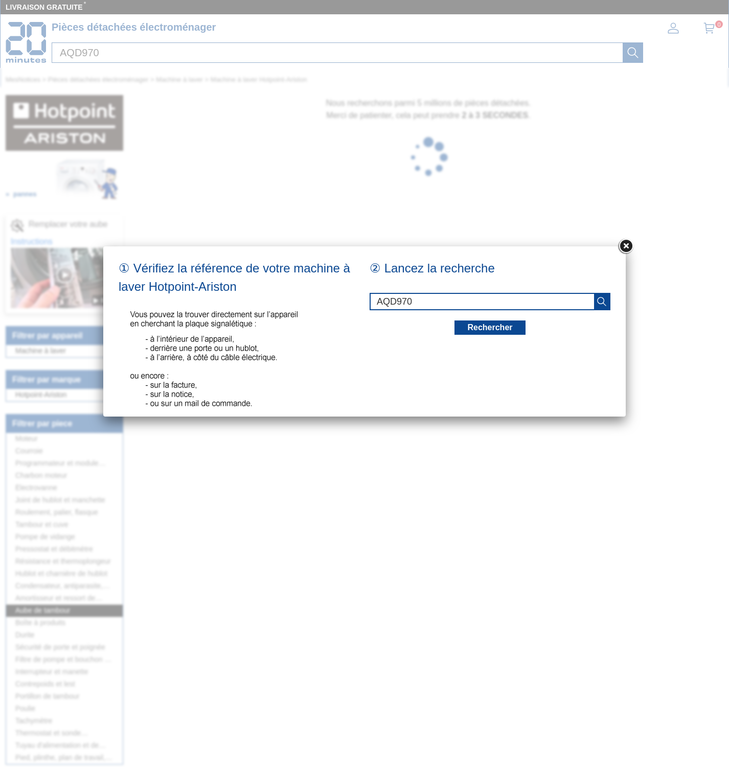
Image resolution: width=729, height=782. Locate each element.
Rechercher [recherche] (489, 327)
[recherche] (601, 301)
